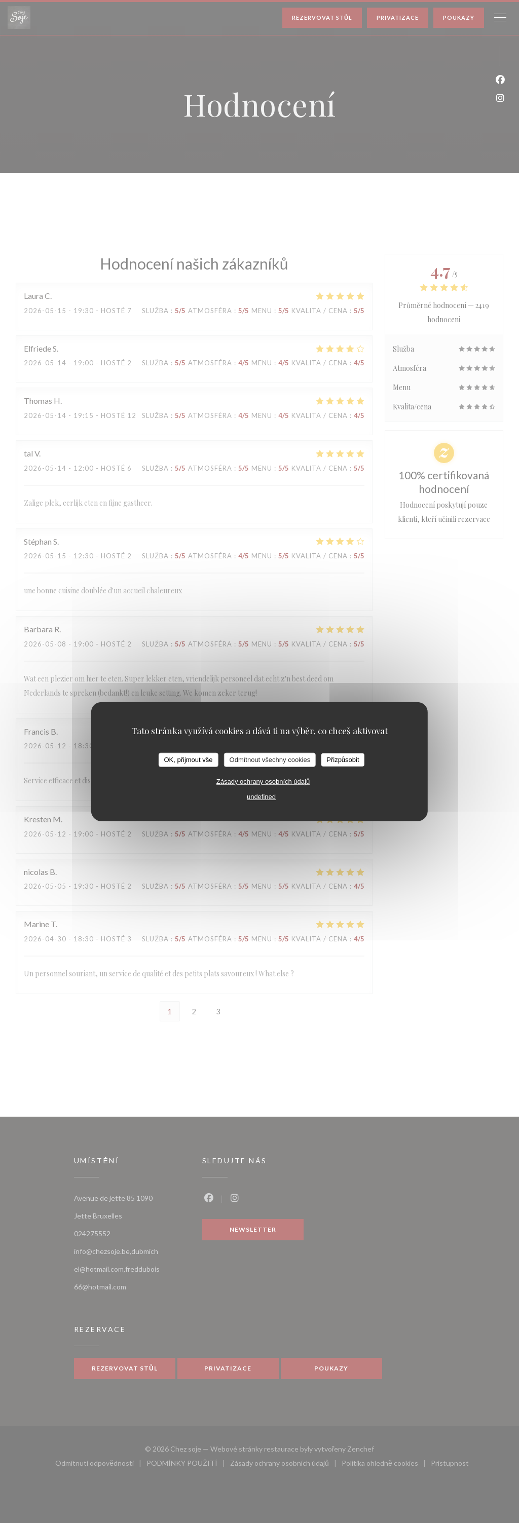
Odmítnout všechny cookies (270, 760)
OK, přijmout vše (188, 760)
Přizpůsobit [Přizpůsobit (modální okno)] (342, 760)
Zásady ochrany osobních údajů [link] (263, 781)
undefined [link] (261, 796)
